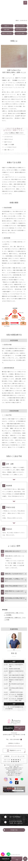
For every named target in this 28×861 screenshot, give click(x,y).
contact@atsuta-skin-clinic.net (14, 746)
